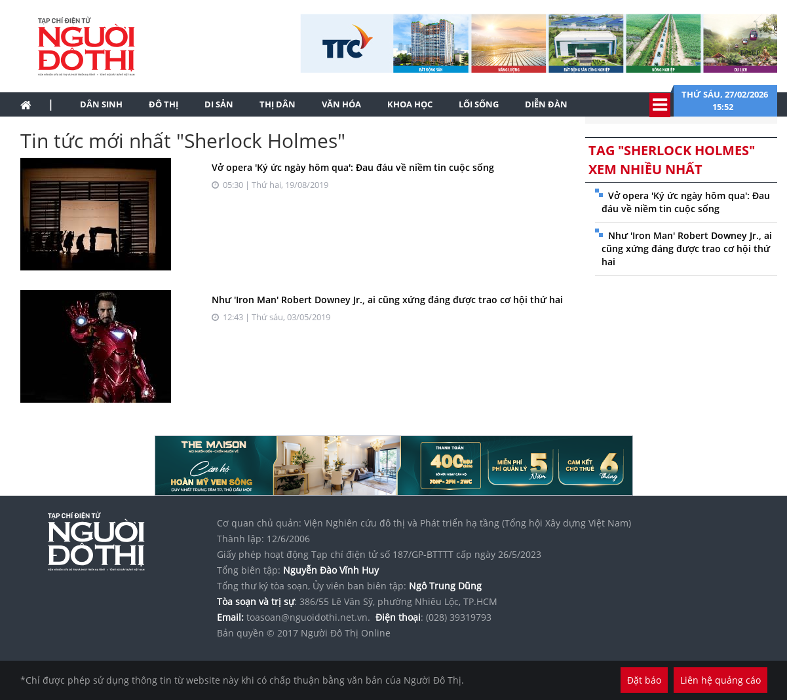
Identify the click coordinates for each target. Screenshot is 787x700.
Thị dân (277, 104)
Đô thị (163, 104)
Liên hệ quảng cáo (720, 680)
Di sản (218, 104)
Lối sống (479, 104)
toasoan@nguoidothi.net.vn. (308, 617)
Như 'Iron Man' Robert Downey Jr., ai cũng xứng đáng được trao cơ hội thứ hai (387, 299)
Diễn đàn (546, 104)
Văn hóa (341, 104)
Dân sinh (101, 104)
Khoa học (409, 104)
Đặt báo (644, 680)
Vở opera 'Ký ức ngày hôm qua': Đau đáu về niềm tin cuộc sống (353, 167)
